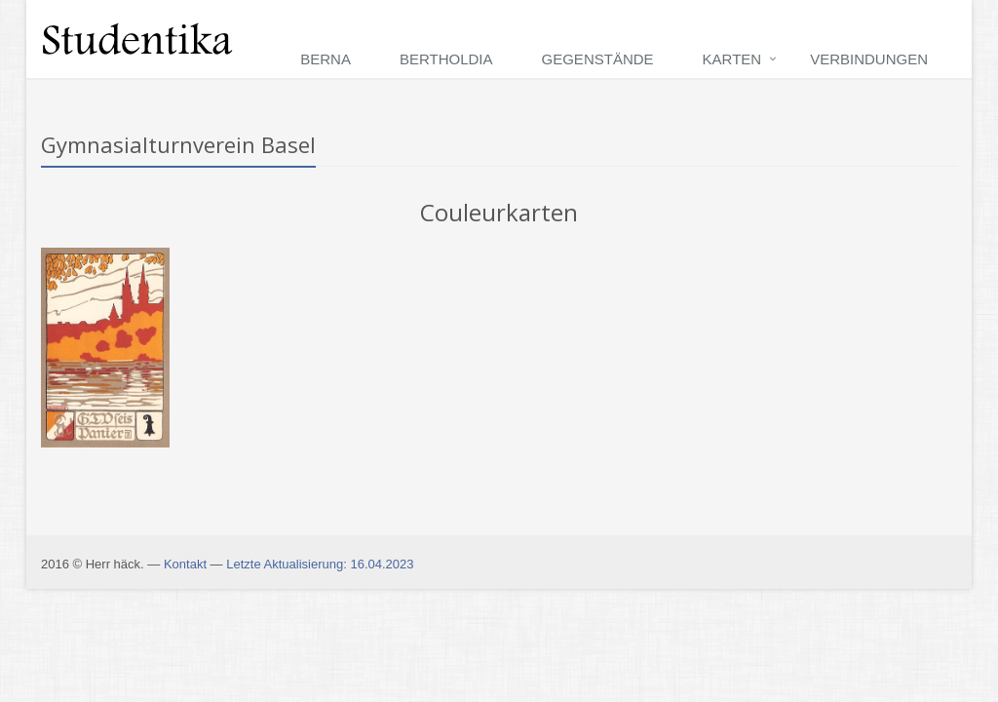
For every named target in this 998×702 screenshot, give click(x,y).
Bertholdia (446, 59)
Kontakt (185, 564)
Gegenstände (598, 59)
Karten (732, 59)
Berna (325, 59)
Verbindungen (869, 59)
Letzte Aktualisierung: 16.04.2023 (319, 564)
